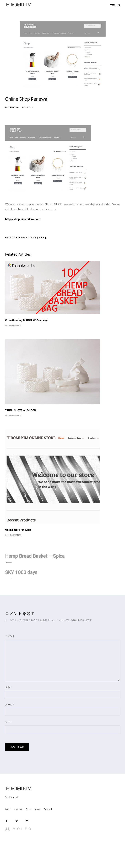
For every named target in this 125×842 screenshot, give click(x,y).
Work (8, 809)
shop (43, 237)
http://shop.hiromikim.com (22, 219)
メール (9, 704)
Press (28, 809)
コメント (10, 636)
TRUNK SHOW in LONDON (20, 410)
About (38, 809)
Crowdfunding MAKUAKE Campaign (26, 320)
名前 (8, 687)
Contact (48, 809)
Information (12, 107)
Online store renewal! (18, 530)
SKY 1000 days (21, 572)
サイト (9, 722)
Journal (18, 809)
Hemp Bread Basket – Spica (35, 556)
